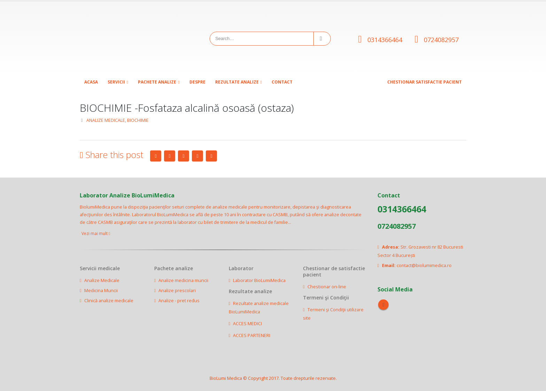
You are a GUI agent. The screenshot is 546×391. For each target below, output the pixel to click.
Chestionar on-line (326, 287)
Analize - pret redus (179, 301)
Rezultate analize (237, 82)
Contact (282, 82)
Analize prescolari (177, 291)
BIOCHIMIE (138, 120)
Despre (197, 82)
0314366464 (384, 40)
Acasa (91, 82)
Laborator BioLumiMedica (259, 280)
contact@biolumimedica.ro (424, 265)
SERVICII (116, 82)
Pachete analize (157, 82)
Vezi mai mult (95, 233)
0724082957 (441, 40)
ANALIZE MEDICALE (105, 120)
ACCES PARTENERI (251, 335)
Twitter (169, 156)
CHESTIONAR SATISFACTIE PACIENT (424, 82)
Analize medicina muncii (183, 280)
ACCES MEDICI (247, 324)
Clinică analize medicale (108, 301)
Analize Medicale (101, 280)
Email (211, 156)
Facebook (155, 156)
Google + (197, 156)
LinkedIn (183, 156)
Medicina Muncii (101, 291)
